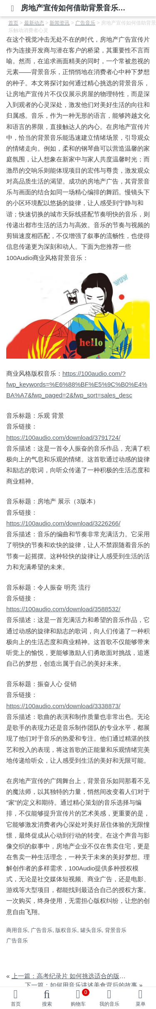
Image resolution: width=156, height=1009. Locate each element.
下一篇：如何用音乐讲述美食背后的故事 (81, 985)
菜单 (141, 1004)
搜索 (47, 1004)
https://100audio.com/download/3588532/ (63, 608)
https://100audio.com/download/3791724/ (63, 437)
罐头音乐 (91, 930)
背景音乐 (115, 930)
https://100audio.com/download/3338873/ (63, 705)
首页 (16, 1004)
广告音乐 (41, 930)
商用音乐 (17, 930)
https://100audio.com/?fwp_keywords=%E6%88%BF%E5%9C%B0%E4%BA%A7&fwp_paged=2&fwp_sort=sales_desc (76, 384)
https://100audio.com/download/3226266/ (63, 523)
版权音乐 (66, 930)
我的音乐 (109, 1004)
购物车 (80, 998)
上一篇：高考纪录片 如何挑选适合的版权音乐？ (78, 975)
